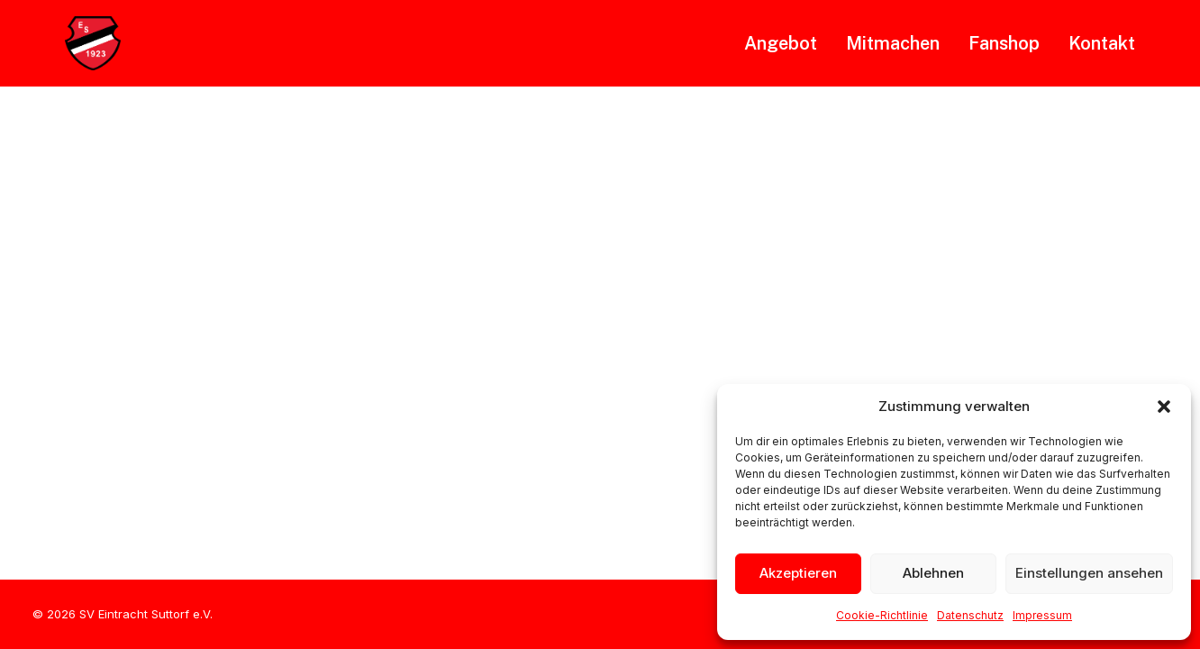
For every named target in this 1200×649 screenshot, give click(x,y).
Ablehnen (933, 572)
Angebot (780, 43)
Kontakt (1101, 43)
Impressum (1042, 615)
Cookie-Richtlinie (882, 615)
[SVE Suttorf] (93, 43)
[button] (1164, 407)
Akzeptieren (798, 572)
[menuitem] (787, 43)
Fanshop (1004, 43)
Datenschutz (970, 615)
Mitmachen (893, 43)
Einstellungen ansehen (1089, 572)
